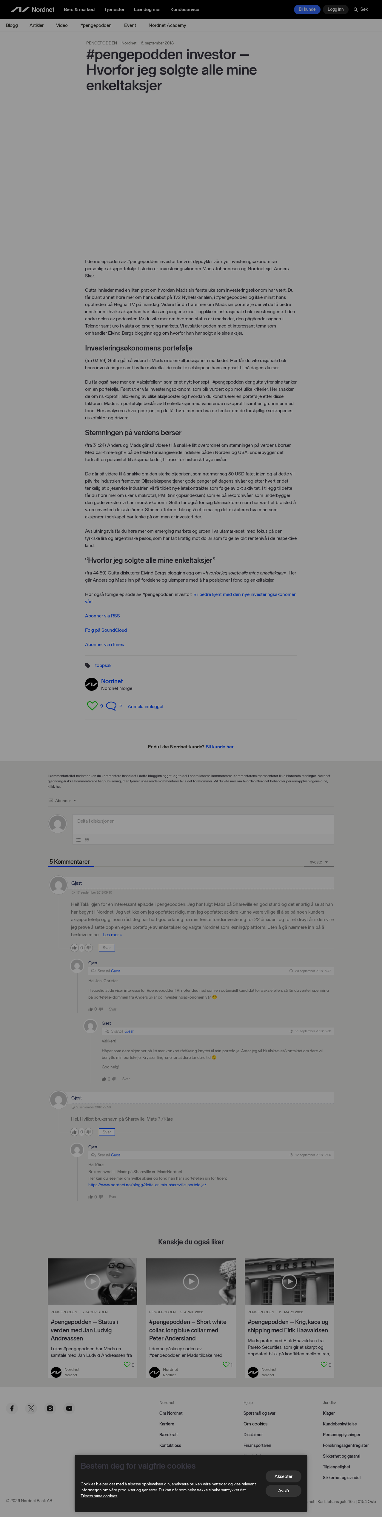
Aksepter (283, 1476)
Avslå (283, 1490)
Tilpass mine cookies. (99, 1496)
